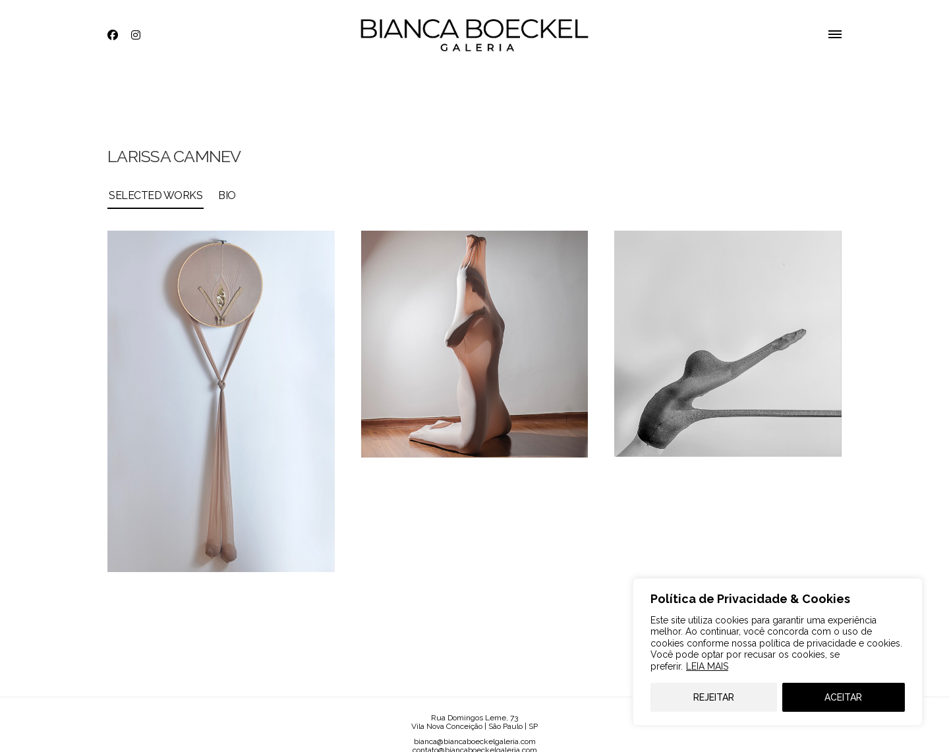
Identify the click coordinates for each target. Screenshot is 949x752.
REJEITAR (713, 697)
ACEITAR (843, 697)
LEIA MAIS (707, 666)
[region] (778, 652)
